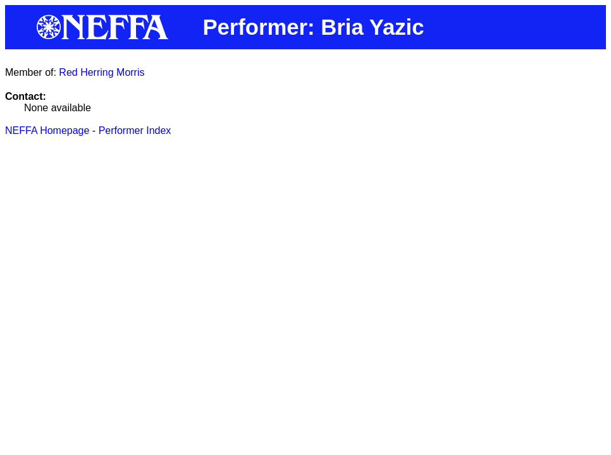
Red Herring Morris (101, 72)
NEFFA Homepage (47, 130)
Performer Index (135, 130)
